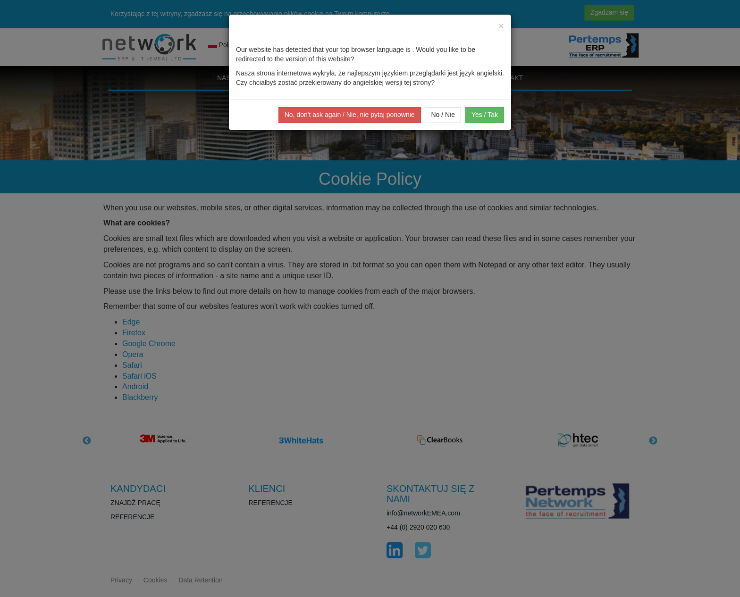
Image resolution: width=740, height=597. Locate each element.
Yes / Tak (484, 114)
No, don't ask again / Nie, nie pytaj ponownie (350, 114)
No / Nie (443, 114)
